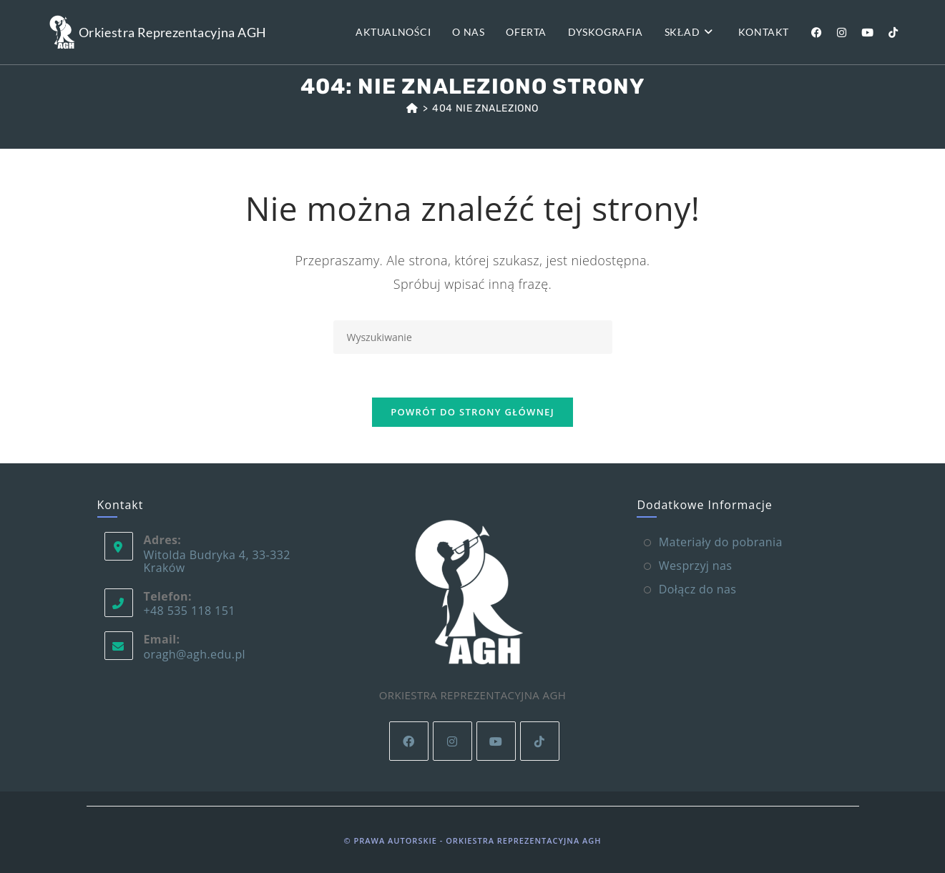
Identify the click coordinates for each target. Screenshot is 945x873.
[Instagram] (452, 741)
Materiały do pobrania (721, 542)
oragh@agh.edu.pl (195, 654)
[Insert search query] (472, 337)
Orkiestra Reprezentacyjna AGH (173, 32)
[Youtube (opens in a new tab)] (867, 32)
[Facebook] (409, 741)
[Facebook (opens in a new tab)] (817, 32)
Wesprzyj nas (696, 565)
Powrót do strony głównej (472, 411)
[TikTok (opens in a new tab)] (893, 32)
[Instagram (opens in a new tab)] (841, 32)
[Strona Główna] (412, 108)
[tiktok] (539, 741)
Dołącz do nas (698, 589)
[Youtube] (496, 741)
